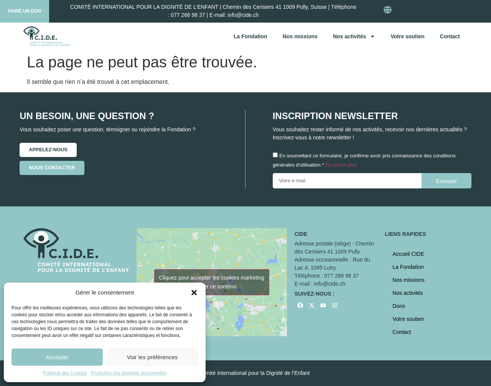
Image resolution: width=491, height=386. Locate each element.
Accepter (57, 357)
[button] (194, 292)
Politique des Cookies (65, 373)
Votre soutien (407, 36)
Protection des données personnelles (128, 373)
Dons (398, 306)
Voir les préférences (152, 357)
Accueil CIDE (408, 254)
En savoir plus (341, 165)
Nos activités (354, 36)
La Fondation (250, 36)
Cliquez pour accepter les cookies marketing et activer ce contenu (211, 282)
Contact (450, 36)
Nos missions (300, 36)
